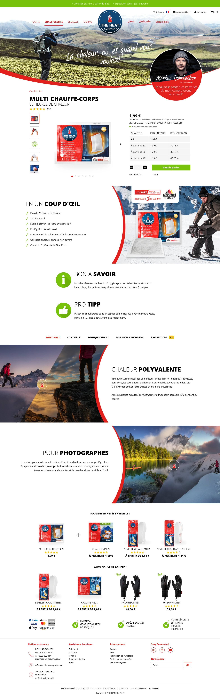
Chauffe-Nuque (82, 688)
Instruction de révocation (122, 655)
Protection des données (121, 659)
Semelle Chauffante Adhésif (174, 549)
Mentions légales (118, 662)
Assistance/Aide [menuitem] (180, 12)
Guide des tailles (77, 659)
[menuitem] (200, 12)
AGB (112, 652)
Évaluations (162, 337)
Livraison (73, 652)
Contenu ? (73, 337)
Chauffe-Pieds (122, 688)
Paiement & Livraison (130, 337)
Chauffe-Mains (101, 549)
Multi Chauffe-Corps (51, 549)
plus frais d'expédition (137, 123)
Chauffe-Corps (95, 688)
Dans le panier (171, 167)
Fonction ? (53, 337)
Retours (72, 655)
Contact (113, 649)
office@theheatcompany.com (48, 665)
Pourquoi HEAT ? (98, 337)
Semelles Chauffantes (137, 549)
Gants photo (154, 688)
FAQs (71, 662)
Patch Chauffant (67, 688)
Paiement (73, 649)
